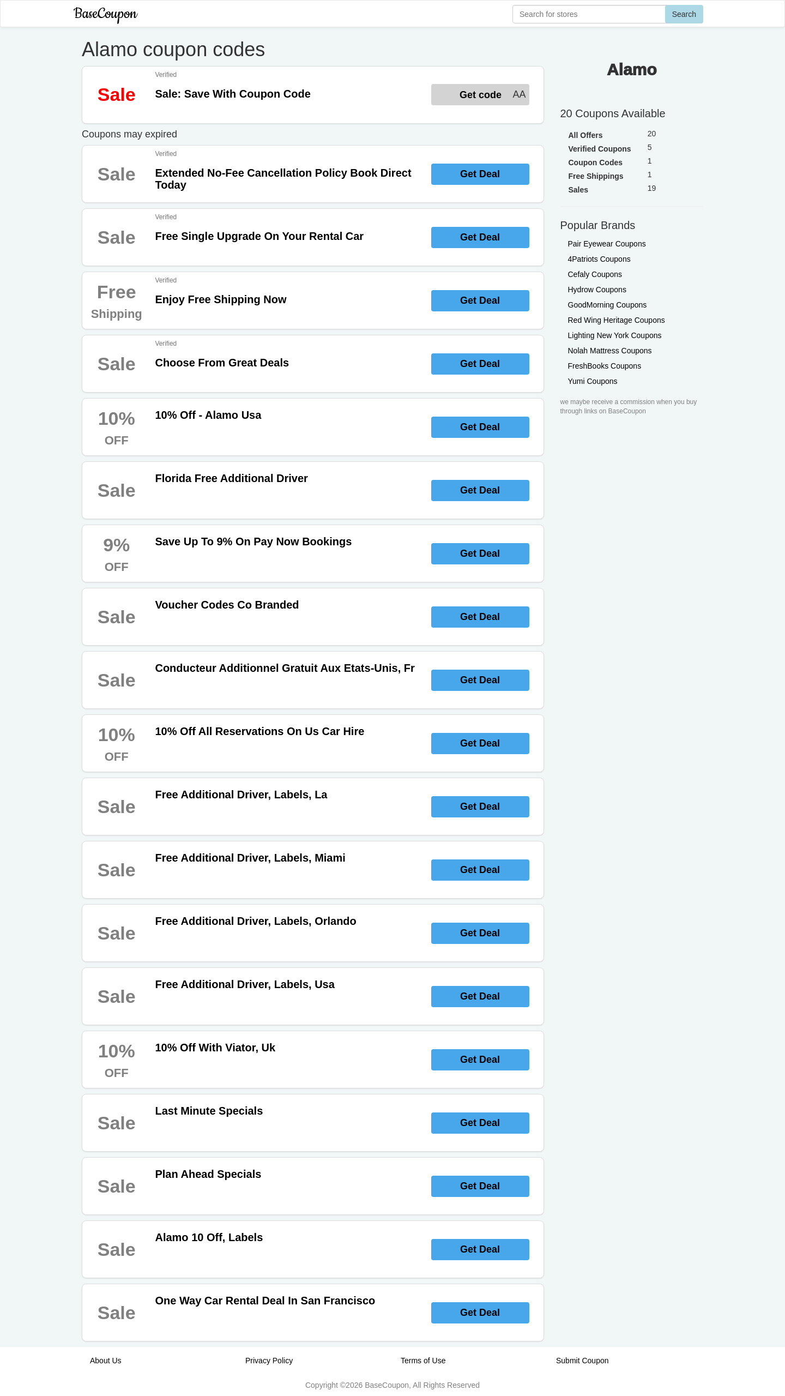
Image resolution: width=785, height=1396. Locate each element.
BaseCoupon (105, 13)
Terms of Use (423, 1360)
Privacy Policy (269, 1360)
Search (684, 14)
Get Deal (480, 174)
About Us (106, 1360)
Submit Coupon (582, 1360)
